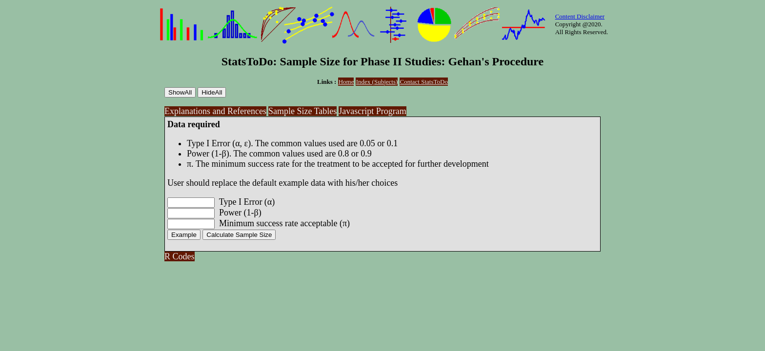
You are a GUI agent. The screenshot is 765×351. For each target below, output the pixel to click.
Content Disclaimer (579, 16)
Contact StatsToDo (424, 81)
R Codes (179, 256)
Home (346, 81)
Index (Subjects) (377, 81)
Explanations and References (215, 111)
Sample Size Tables (302, 111)
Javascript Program (372, 111)
